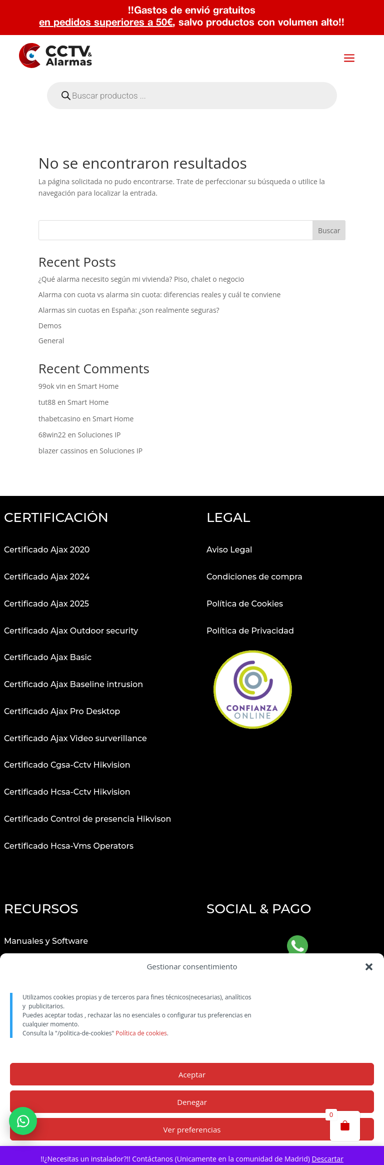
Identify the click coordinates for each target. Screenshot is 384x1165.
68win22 (52, 434)
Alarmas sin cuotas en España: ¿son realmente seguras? (129, 310)
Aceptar (192, 1074)
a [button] (349, 59)
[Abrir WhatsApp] (297, 947)
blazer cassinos (63, 450)
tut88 (47, 402)
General (51, 340)
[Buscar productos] (192, 230)
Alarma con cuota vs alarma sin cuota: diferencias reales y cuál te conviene (159, 294)
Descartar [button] (327, 1158)
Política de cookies (141, 1033)
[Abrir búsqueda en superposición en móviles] (192, 95)
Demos (50, 325)
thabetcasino (59, 418)
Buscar (329, 230)
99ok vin (52, 386)
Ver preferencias (192, 1129)
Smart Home (98, 386)
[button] (369, 967)
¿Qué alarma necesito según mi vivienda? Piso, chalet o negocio (141, 279)
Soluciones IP (99, 434)
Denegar (192, 1102)
